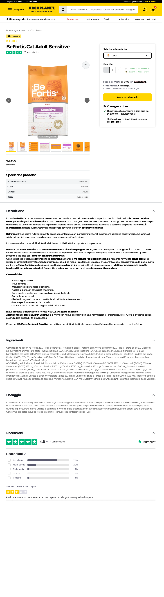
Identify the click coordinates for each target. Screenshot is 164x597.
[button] (48, 100)
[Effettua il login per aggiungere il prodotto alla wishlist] (86, 65)
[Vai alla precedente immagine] (8, 100)
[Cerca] (63, 9)
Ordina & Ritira (92, 19)
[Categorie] (15, 9)
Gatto (24, 30)
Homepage (12, 30)
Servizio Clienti (31, 2)
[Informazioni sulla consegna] (135, 114)
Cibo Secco (36, 30)
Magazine (139, 19)
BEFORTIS (11, 41)
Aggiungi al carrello (127, 97)
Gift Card (151, 19)
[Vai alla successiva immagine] (87, 100)
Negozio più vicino (14, 2)
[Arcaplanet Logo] (42, 10)
